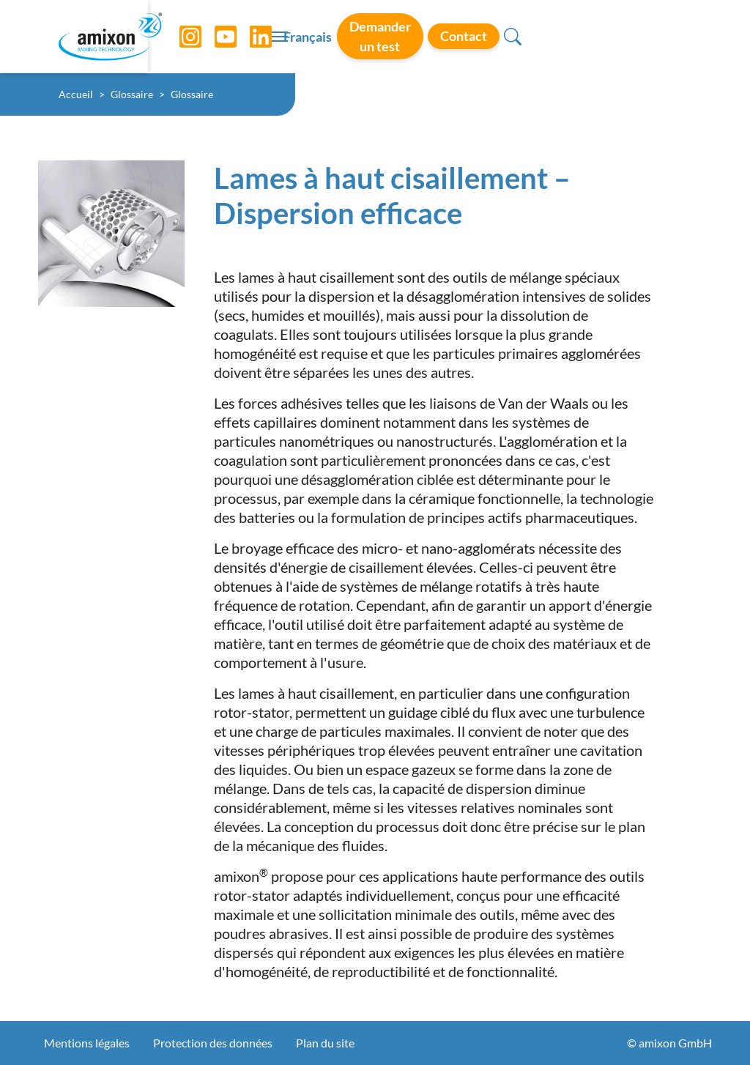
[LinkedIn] (249, 37)
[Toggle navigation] (375, 36)
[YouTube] (214, 37)
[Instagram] (179, 37)
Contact (627, 36)
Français (425, 37)
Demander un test (520, 36)
